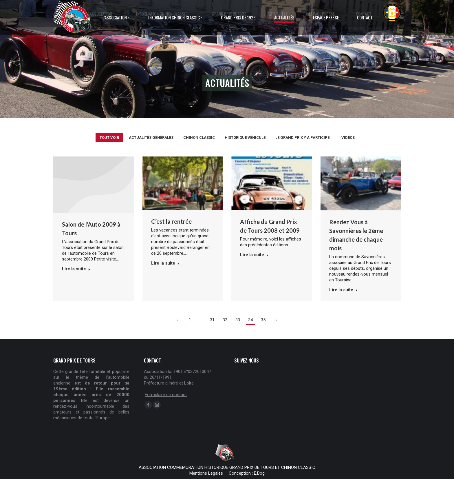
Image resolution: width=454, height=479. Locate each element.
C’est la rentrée (171, 221)
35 (263, 320)
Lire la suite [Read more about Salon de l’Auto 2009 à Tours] (76, 269)
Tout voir (109, 137)
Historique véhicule (245, 137)
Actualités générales (151, 137)
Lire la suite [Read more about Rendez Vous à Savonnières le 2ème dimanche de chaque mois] (343, 289)
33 (237, 320)
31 (212, 320)
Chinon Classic (199, 137)
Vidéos (348, 137)
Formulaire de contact (166, 394)
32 (225, 320)
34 (250, 320)
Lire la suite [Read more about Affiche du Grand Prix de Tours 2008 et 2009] (254, 254)
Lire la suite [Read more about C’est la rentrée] (165, 263)
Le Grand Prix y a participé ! (303, 137)
